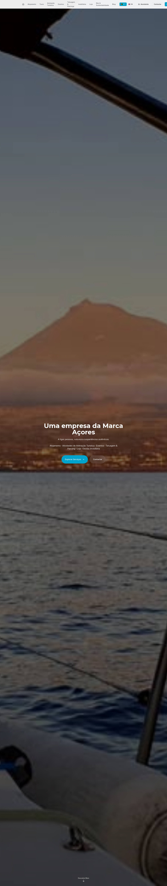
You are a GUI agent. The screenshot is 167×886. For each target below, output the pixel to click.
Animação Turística (51, 4)
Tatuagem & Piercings (71, 4)
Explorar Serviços (74, 459)
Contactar (157, 4)
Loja (91, 4)
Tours (42, 4)
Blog (114, 4)
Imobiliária (82, 4)
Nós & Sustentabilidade (102, 4)
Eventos (61, 4)
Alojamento (32, 4)
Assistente (143, 4)
